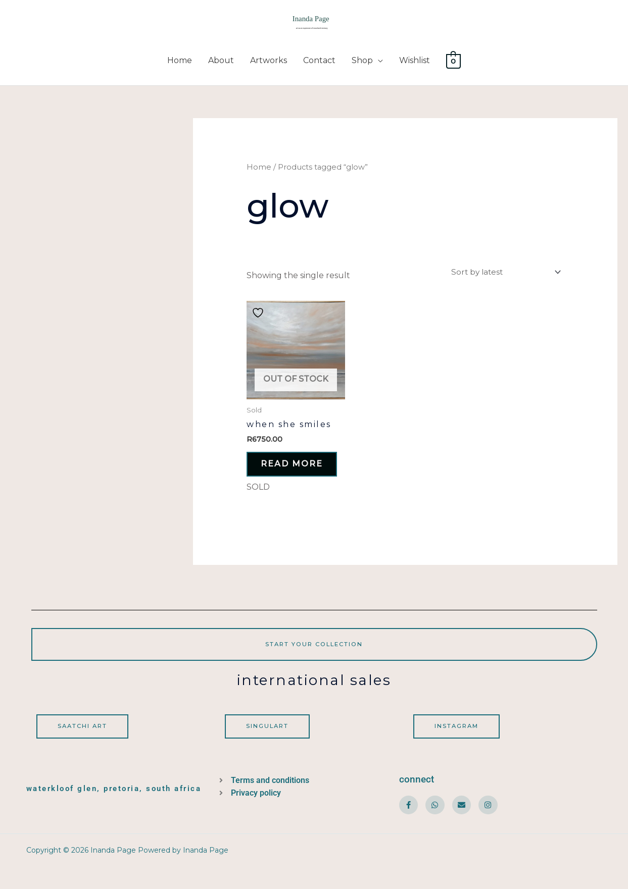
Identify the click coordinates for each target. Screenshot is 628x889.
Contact (319, 67)
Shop (362, 67)
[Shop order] (501, 278)
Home (179, 67)
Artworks (268, 67)
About (221, 67)
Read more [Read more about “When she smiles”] (283, 477)
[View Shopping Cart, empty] (453, 67)
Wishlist (414, 67)
